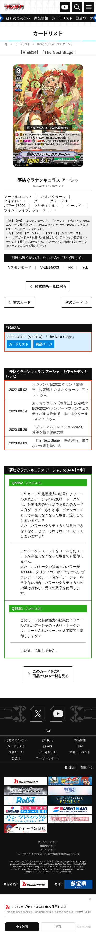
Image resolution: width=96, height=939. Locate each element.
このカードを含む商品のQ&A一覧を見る (50, 673)
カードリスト (22, 44)
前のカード (22, 302)
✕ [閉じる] (89, 899)
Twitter (38, 714)
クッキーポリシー (48, 850)
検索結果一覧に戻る (50, 286)
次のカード (74, 302)
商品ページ (44, 344)
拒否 (58, 927)
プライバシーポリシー (48, 842)
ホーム (6, 44)
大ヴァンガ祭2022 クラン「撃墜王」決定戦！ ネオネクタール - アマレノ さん (60, 389)
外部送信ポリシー (48, 846)
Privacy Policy (82, 911)
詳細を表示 (84, 926)
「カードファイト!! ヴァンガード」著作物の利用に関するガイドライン (48, 854)
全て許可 (22, 927)
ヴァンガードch (65, 7)
